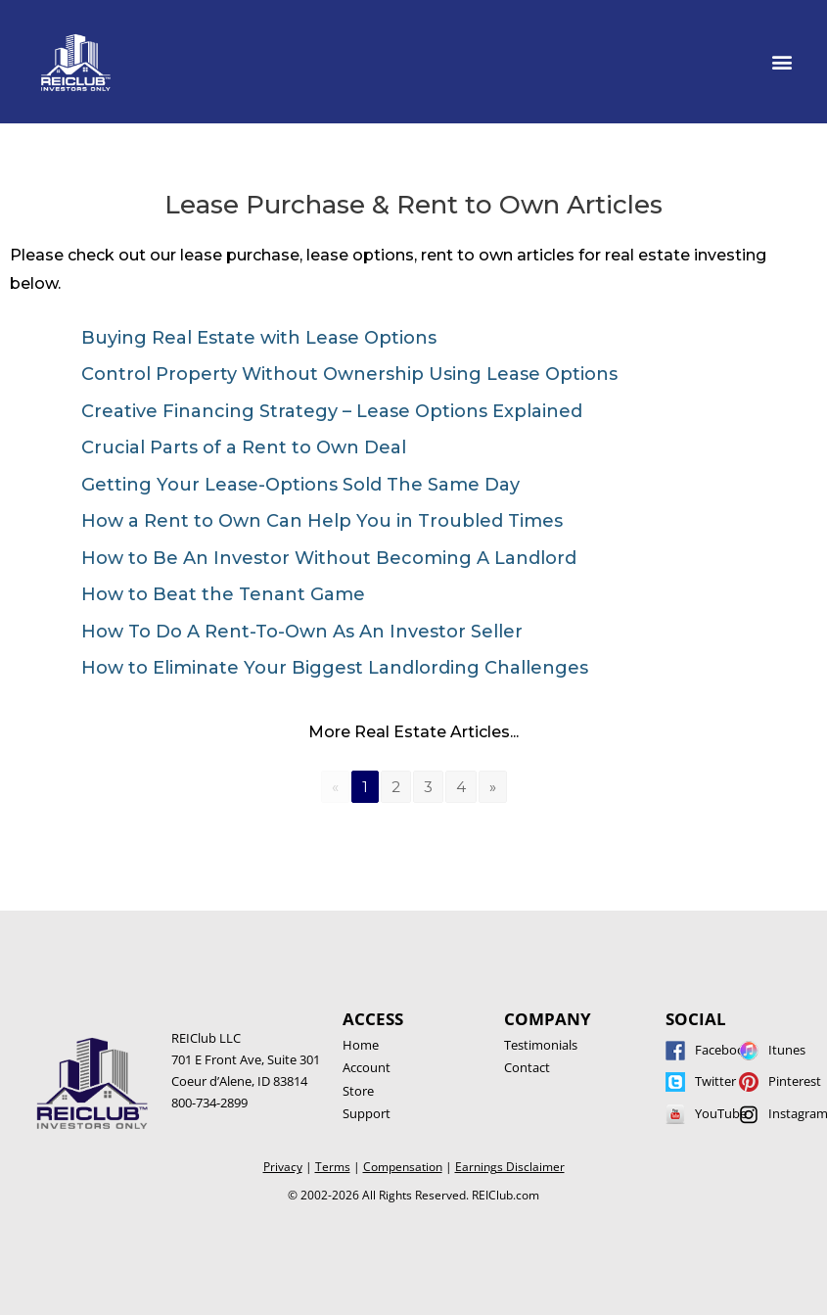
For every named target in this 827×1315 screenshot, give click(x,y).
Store (358, 1091)
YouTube (721, 1113)
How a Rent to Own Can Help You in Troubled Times (322, 521)
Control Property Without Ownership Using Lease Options (349, 374)
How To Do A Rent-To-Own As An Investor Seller (302, 631)
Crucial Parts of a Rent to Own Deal (243, 447)
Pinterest (794, 1081)
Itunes (786, 1049)
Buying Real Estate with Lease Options (258, 338)
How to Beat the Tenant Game (223, 594)
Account (367, 1067)
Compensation (402, 1166)
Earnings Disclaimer (510, 1166)
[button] (781, 62)
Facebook (723, 1049)
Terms (332, 1166)
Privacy (282, 1166)
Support (367, 1113)
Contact (527, 1067)
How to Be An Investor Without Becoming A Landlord (328, 558)
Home (361, 1045)
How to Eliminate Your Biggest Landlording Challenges (334, 668)
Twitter (715, 1081)
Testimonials (540, 1045)
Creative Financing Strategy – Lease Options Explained (331, 411)
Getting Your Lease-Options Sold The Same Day (300, 484)
